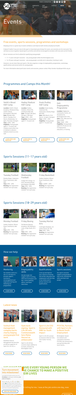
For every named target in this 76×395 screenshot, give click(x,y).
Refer (62, 5)
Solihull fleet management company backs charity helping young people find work (11, 331)
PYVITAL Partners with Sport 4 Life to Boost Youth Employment (65, 329)
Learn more (9, 291)
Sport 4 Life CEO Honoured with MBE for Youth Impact (46, 329)
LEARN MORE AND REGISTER (10, 139)
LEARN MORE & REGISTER (27, 139)
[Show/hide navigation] (69, 6)
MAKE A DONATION (45, 2)
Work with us (36, 6)
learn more (27, 291)
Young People (24, 6)
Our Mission (44, 6)
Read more (8, 353)
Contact (54, 5)
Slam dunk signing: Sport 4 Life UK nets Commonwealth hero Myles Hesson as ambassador (28, 332)
